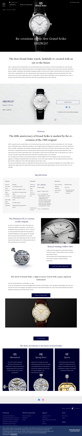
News (63, 413)
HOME (4, 9)
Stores (64, 422)
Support (44, 413)
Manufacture (25, 417)
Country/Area (13, 2)
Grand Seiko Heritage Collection (10, 421)
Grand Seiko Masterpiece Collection (11, 417)
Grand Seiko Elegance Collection (10, 425)
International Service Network (49, 419)
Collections (12, 5)
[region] (41, 431)
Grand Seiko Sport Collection (9, 423)
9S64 (38, 184)
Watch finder (41, 338)
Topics (63, 417)
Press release (65, 416)
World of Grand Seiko (26, 5)
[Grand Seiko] (41, 4)
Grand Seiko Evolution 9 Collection (11, 419)
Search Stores (67, 102)
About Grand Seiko (26, 416)
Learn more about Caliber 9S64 (60, 266)
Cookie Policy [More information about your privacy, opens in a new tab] (14, 434)
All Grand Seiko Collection (9, 416)
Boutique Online (74, 2)
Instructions (43, 184)
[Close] (80, 431)
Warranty (44, 423)
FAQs (43, 421)
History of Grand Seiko (41, 295)
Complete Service (46, 416)
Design (24, 419)
